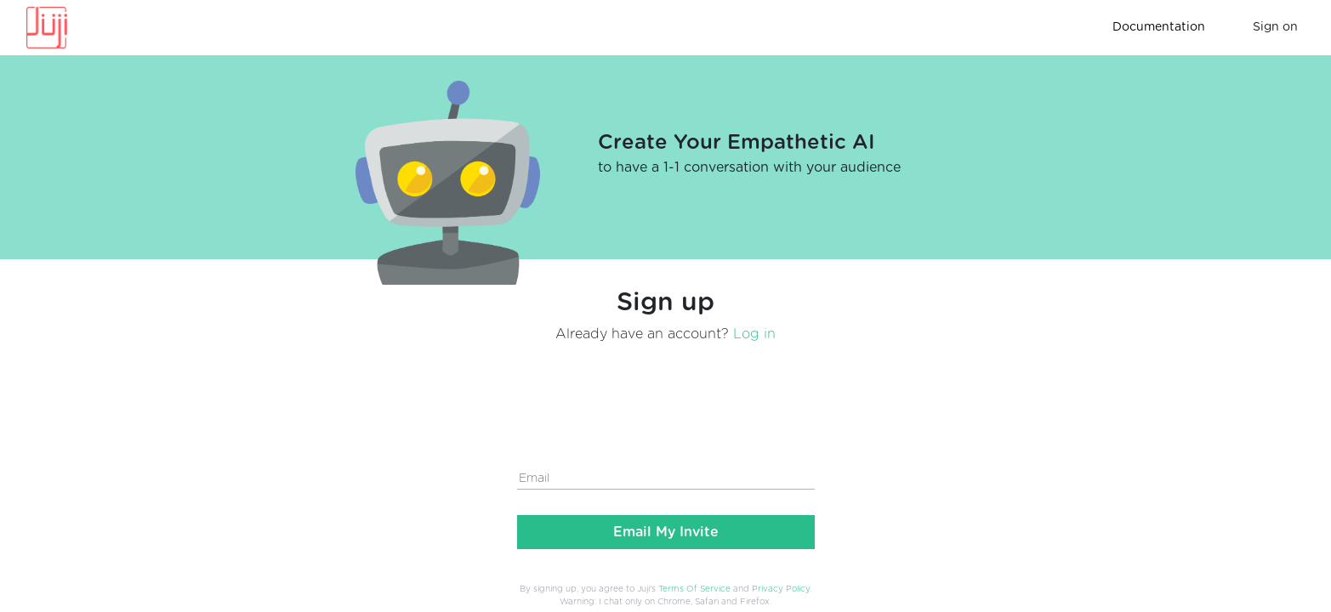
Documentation (1158, 27)
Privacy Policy (781, 589)
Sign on (1275, 27)
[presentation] (646, 391)
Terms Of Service (694, 589)
